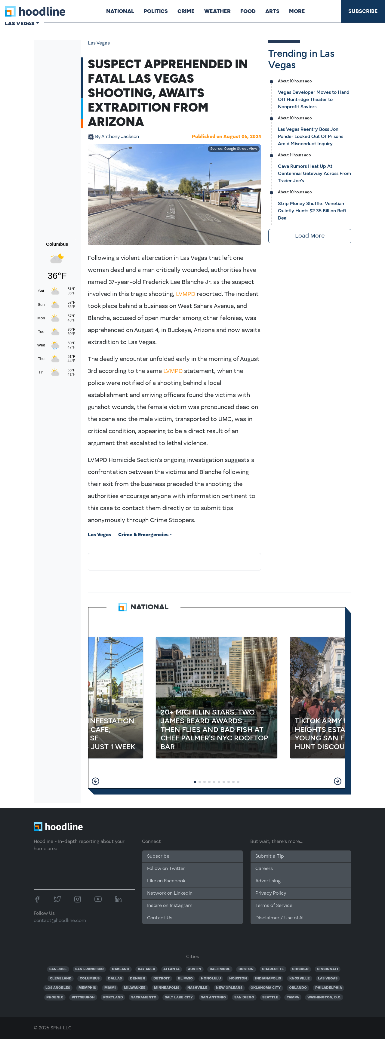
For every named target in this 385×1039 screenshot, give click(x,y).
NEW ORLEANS (229, 988)
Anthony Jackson (117, 136)
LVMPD (185, 294)
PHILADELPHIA (328, 988)
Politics (156, 11)
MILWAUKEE (135, 988)
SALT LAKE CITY (179, 997)
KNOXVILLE (299, 978)
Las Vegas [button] (20, 23)
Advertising (268, 881)
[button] (95, 781)
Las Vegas (99, 43)
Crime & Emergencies (143, 535)
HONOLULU (211, 978)
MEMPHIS (87, 988)
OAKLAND (120, 969)
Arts (272, 11)
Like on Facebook (166, 881)
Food (248, 11)
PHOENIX (54, 997)
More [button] (297, 11)
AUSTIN (194, 969)
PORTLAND (113, 997)
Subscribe (363, 11)
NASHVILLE (197, 988)
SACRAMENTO (143, 997)
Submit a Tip (269, 856)
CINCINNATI (327, 969)
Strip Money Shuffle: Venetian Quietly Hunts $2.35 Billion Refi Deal (312, 211)
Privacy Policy (270, 893)
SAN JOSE (58, 969)
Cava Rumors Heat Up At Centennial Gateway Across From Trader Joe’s (314, 173)
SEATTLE (270, 997)
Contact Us (159, 918)
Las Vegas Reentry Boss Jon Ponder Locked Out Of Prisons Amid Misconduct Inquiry (310, 136)
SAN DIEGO (244, 997)
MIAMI (110, 988)
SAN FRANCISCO (89, 969)
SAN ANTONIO (213, 997)
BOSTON (246, 969)
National (120, 11)
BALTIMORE (220, 969)
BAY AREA (146, 969)
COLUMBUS (90, 978)
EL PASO (185, 978)
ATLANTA (171, 969)
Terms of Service (273, 905)
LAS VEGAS (327, 978)
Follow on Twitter (166, 868)
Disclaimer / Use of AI (279, 918)
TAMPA (293, 997)
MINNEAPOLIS (166, 988)
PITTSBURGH (83, 997)
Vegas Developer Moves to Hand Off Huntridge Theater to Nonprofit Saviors (313, 99)
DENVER (137, 978)
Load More (310, 236)
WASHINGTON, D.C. (324, 997)
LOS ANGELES (57, 988)
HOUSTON (238, 978)
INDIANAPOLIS (268, 978)
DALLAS (115, 978)
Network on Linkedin (169, 893)
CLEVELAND (61, 978)
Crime (186, 11)
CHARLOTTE (273, 969)
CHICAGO (300, 969)
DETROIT (161, 978)
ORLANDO (298, 988)
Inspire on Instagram (169, 905)
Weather (217, 11)
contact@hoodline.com (60, 920)
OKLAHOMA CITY (266, 988)
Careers (264, 868)
